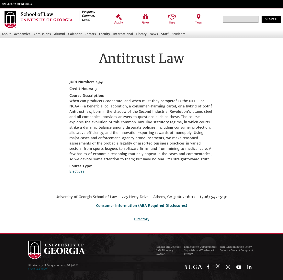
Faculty (104, 34)
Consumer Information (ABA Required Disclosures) (141, 205)
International (123, 34)
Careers (90, 34)
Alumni (59, 34)
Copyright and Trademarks (200, 250)
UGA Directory (164, 250)
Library (141, 34)
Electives (76, 171)
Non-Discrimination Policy (236, 246)
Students (179, 34)
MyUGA (160, 253)
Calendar (75, 34)
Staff (165, 34)
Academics (22, 34)
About (6, 34)
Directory (141, 219)
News (154, 34)
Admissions (42, 34)
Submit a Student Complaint (236, 250)
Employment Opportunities (200, 246)
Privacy (188, 253)
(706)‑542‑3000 (37, 268)
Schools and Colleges (168, 246)
